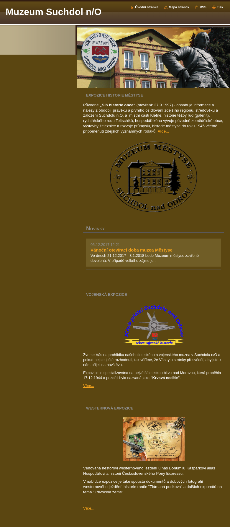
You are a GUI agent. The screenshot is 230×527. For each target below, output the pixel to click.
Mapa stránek (179, 7)
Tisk (220, 7)
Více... (163, 131)
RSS (203, 7)
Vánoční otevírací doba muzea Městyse (131, 249)
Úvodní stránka (146, 7)
